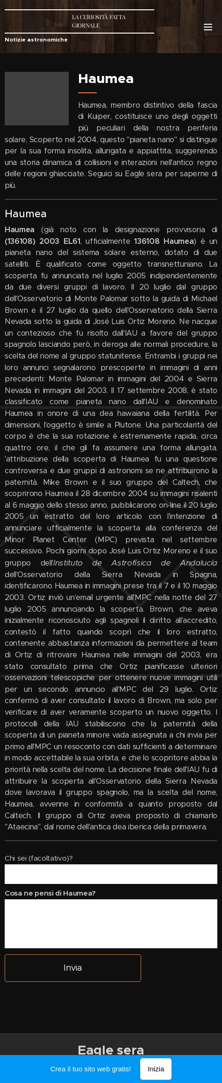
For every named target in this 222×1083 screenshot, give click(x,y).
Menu (208, 27)
